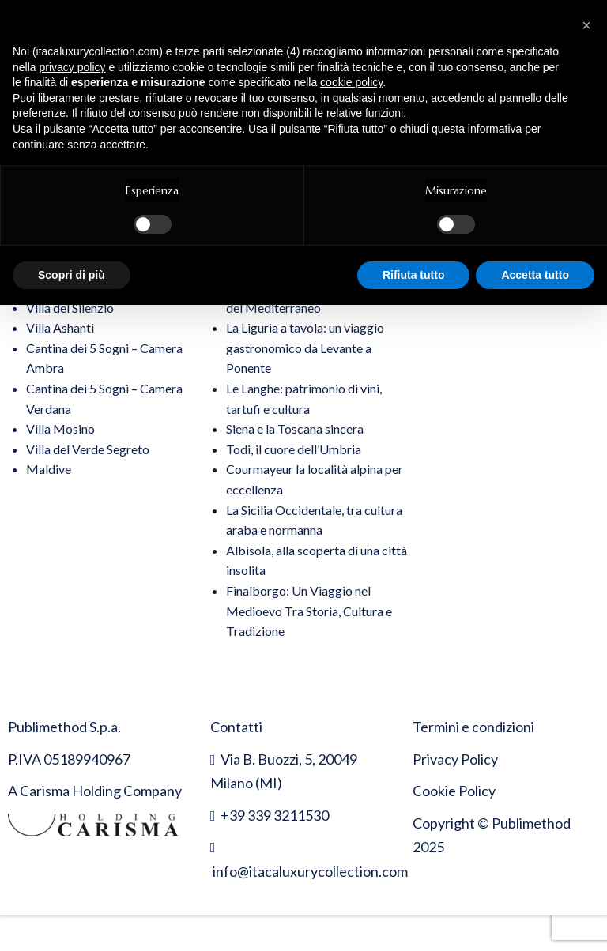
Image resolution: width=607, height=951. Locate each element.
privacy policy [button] (72, 67)
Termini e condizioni (473, 726)
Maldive (48, 468)
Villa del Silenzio (70, 307)
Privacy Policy (455, 759)
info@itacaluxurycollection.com (310, 871)
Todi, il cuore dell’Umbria (293, 449)
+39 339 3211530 (275, 815)
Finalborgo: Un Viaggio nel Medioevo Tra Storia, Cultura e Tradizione (309, 610)
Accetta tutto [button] (535, 275)
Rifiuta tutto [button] (414, 275)
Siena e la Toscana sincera (295, 428)
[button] (586, 25)
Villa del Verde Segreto (87, 449)
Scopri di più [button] (71, 275)
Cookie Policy (454, 790)
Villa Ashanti (60, 327)
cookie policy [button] (351, 82)
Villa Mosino (60, 428)
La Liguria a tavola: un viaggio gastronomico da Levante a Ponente (305, 347)
